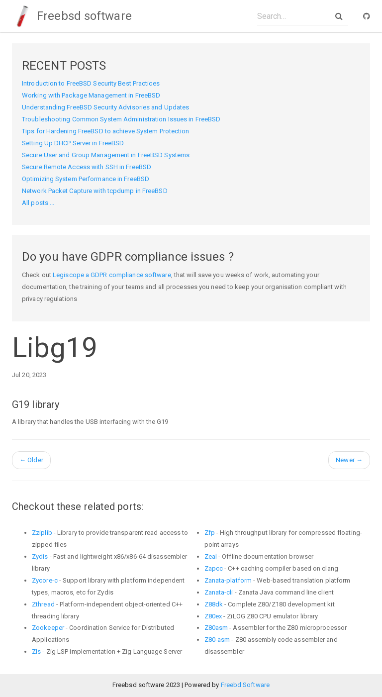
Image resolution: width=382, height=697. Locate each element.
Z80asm (216, 627)
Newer (349, 460)
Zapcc (213, 568)
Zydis (40, 556)
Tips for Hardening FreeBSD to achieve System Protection (106, 131)
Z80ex (213, 616)
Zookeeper (48, 627)
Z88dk (213, 604)
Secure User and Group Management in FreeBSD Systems (106, 155)
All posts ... (38, 202)
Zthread (43, 604)
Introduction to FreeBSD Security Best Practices (91, 83)
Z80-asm (217, 639)
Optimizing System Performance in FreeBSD (85, 179)
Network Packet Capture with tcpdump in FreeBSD (95, 191)
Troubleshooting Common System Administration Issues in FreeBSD (121, 119)
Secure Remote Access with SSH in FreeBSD (86, 167)
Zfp (209, 532)
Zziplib (42, 532)
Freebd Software (245, 685)
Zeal (210, 556)
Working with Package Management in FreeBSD (91, 95)
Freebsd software (72, 16)
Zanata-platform (228, 580)
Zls (36, 651)
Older (31, 460)
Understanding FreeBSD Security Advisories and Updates (105, 107)
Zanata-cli (218, 592)
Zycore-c (45, 580)
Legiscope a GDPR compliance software (112, 275)
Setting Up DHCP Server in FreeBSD (73, 143)
